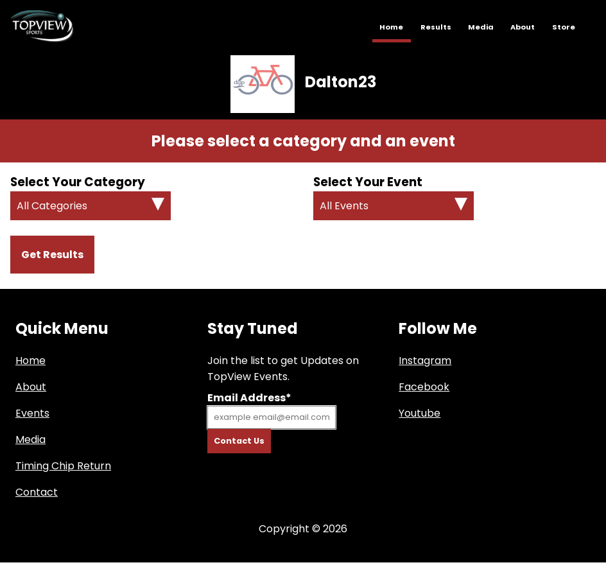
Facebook (424, 386)
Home (391, 27)
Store (563, 27)
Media (481, 27)
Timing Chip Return (63, 465)
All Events (344, 205)
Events (32, 413)
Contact (36, 492)
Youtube (419, 413)
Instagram (425, 360)
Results (435, 27)
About (522, 27)
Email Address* (249, 397)
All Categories (52, 205)
